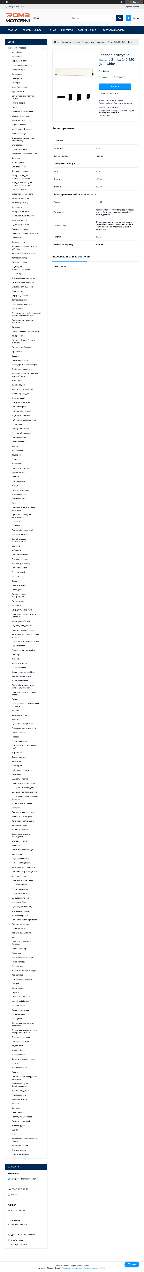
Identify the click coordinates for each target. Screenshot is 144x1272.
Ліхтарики (16, 808)
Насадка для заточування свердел (24, 693)
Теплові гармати (19, 300)
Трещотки (16, 485)
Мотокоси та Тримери (22, 129)
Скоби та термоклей (21, 1121)
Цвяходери (17, 590)
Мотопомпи (17, 56)
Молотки (16, 526)
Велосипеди (17, 291)
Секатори (16, 654)
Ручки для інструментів (22, 724)
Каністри (16, 719)
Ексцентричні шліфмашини (24, 253)
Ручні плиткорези (19, 1099)
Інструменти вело (20, 825)
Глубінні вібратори (20, 1041)
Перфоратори (18, 70)
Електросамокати (20, 889)
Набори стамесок (20, 555)
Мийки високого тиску (21, 120)
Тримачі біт (17, 1050)
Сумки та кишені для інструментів (21, 515)
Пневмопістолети (19, 893)
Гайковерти (17, 238)
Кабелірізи (16, 550)
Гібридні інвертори (20, 924)
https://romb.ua (17, 1240)
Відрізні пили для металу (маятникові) (23, 139)
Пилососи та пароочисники (24, 783)
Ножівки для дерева (21, 468)
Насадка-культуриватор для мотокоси (25, 615)
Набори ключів (18, 481)
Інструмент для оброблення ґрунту (24, 1140)
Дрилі (14, 107)
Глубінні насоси (19, 189)
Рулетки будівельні (20, 490)
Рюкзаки (15, 576)
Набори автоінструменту (23, 770)
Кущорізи (16, 659)
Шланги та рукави (20, 830)
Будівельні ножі (19, 472)
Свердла (16, 1072)
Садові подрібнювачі (21, 347)
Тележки (15, 711)
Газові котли (17, 953)
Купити (115, 86)
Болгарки (16, 83)
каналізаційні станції (21, 1001)
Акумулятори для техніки (23, 650)
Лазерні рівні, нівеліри (22, 304)
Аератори (16, 761)
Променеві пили (19, 499)
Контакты (67, 30)
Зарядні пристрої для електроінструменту (22, 184)
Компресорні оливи (20, 1010)
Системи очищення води (23, 812)
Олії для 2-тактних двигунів (24, 787)
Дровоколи (17, 352)
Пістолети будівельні (21, 433)
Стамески (16, 459)
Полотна (16, 521)
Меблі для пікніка (20, 663)
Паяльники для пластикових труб (24, 746)
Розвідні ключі (18, 572)
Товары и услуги (31, 30)
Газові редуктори (20, 949)
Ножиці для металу (20, 429)
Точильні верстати (20, 915)
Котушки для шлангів (21, 933)
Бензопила (17, 74)
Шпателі (15, 1104)
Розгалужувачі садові (22, 1117)
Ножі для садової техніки (23, 630)
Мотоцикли (17, 1019)
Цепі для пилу (18, 1112)
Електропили (17, 145)
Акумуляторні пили (20, 211)
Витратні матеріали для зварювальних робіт (23, 686)
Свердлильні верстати (22, 610)
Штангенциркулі (19, 494)
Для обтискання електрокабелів (19, 540)
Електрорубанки (19, 149)
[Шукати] (119, 18)
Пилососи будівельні (21, 863)
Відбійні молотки (19, 125)
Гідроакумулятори (20, 225)
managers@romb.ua (20, 1244)
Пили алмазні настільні (22, 880)
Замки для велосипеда (22, 850)
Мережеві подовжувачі (22, 389)
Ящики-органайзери (21, 415)
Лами (14, 503)
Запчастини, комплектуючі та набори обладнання (25, 1031)
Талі (14, 937)
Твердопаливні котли (21, 676)
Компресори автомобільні (23, 672)
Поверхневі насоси (20, 229)
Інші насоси (17, 854)
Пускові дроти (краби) (22, 907)
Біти (13, 1134)
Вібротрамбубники (20, 1154)
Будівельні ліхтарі (20, 779)
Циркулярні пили (19, 61)
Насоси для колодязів (22, 816)
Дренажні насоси (19, 262)
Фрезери (16, 158)
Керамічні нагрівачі (71, 42)
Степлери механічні (21, 559)
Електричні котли (19, 841)
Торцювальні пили (20, 171)
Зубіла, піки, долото (21, 1090)
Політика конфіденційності (95, 1268)
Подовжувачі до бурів (22, 626)
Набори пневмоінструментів (24, 920)
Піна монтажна (18, 1014)
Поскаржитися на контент (72, 1268)
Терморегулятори (20, 1146)
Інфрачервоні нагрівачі (22, 194)
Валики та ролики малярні (24, 970)
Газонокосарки (18, 103)
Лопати (15, 1063)
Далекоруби (17, 308)
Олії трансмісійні (19, 885)
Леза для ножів (19, 585)
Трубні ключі (17, 450)
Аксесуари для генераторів (24, 365)
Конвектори (17, 207)
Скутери (15, 992)
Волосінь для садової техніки (25, 641)
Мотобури (16, 605)
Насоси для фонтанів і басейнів (22, 943)
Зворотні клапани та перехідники (21, 835)
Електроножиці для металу (24, 278)
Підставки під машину (22, 979)
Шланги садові (18, 385)
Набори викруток (19, 407)
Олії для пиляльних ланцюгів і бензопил (25, 797)
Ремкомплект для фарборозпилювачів (21, 1084)
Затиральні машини (21, 1037)
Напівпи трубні (18, 1125)
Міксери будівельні (20, 116)
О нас (53, 30)
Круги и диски (18, 1046)
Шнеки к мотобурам (21, 621)
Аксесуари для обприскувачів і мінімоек (26, 635)
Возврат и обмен (87, 30)
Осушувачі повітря (20, 858)
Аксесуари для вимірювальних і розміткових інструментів (26, 314)
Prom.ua (85, 1265)
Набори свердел (19, 437)
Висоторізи (17, 766)
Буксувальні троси (20, 898)
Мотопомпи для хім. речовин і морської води (25, 374)
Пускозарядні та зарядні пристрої (23, 321)
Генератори (17, 78)
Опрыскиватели (19, 646)
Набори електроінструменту (24, 872)
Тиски (14, 581)
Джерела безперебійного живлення (23, 341)
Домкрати (16, 774)
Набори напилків (19, 568)
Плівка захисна (19, 1095)
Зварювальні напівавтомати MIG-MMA (24, 247)
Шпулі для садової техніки (24, 1059)
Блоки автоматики (20, 360)
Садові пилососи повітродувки (20, 595)
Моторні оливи (18, 1006)
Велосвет (16, 845)
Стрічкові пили (18, 928)
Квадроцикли (18, 988)
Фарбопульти (18, 162)
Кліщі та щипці (18, 398)
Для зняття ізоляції (20, 535)
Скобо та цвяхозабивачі (23, 282)
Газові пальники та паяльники (25, 331)
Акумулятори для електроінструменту (21, 176)
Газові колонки (18, 962)
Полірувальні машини (22, 65)
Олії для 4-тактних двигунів (24, 792)
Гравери (15, 737)
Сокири (15, 699)
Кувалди (16, 446)
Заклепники (17, 463)
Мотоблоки (17, 52)
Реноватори (17, 274)
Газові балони (18, 732)
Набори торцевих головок (24, 420)
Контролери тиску (20, 203)
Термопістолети (19, 757)
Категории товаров (17, 48)
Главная (12, 30)
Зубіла (15, 1130)
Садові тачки (18, 601)
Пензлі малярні (18, 966)
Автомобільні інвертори (22, 957)
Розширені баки (19, 902)
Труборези (16, 455)
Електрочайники (19, 1150)
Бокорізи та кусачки (21, 402)
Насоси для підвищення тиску (25, 233)
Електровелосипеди (21, 911)
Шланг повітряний (20, 681)
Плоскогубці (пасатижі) (22, 530)
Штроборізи (17, 753)
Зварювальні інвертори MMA (25, 154)
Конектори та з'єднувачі (23, 821)
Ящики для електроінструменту (21, 268)
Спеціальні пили (19, 442)
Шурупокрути (18, 91)
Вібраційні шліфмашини (23, 216)
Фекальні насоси (19, 220)
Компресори (17, 336)
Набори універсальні (21, 411)
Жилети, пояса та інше (22, 803)
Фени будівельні (19, 87)
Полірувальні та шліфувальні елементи (25, 704)
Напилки (15, 477)
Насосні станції (19, 134)
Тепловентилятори (20, 258)
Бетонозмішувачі (19, 715)
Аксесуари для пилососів (23, 867)
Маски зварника (19, 668)
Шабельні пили (18, 242)
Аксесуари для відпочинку (24, 728)
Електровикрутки (19, 741)
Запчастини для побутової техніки (24, 97)
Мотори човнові (19, 876)
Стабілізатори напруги (22, 369)
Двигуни (15, 356)
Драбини (16, 327)
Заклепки (16, 1108)
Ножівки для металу (21, 563)
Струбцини (17, 424)
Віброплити (17, 380)
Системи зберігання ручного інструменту (25, 1077)
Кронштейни (17, 975)
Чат (132, 1264)
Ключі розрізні (18, 1055)
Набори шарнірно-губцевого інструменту (25, 508)
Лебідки (15, 984)
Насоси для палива (21, 997)
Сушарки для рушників (22, 287)
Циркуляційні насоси (21, 295)
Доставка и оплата (113, 30)
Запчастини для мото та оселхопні (23, 1024)
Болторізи (16, 546)
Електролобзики (19, 167)
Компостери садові (20, 393)
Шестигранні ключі (20, 1068)
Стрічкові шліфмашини (22, 112)
